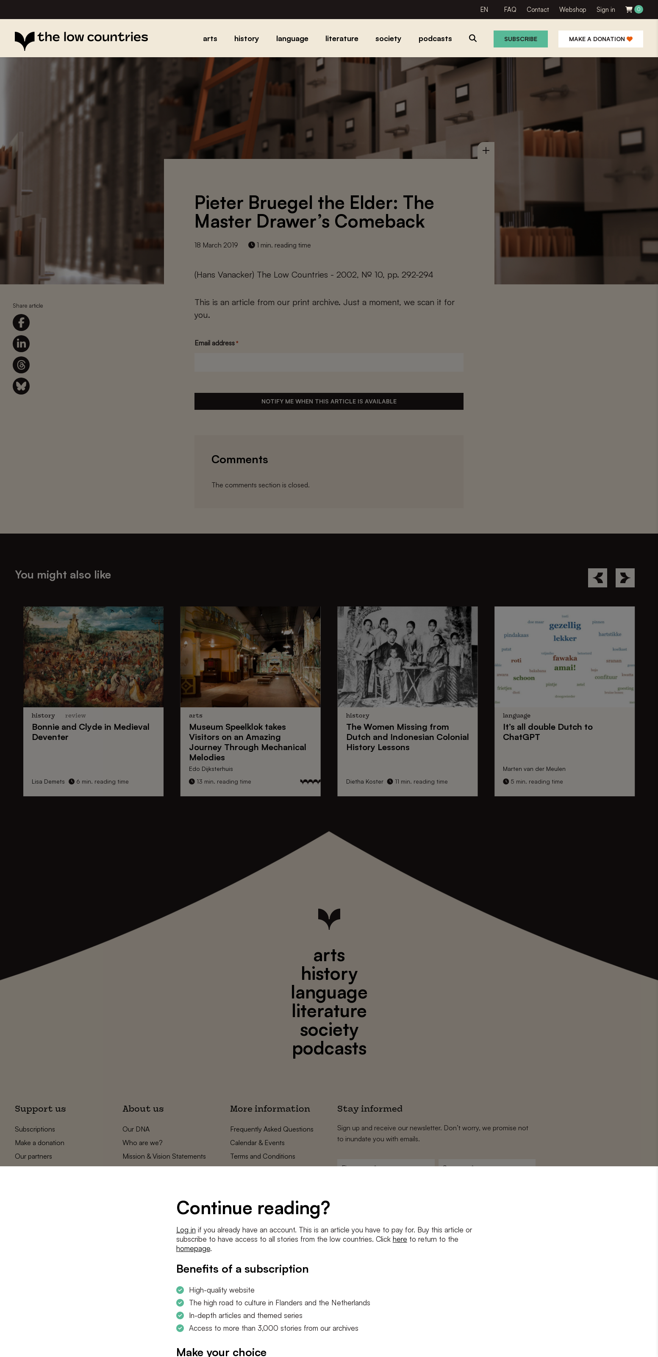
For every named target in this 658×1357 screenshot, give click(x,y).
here (400, 1239)
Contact (538, 10)
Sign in (606, 10)
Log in (186, 1229)
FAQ (510, 10)
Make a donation (601, 38)
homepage (193, 1248)
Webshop (572, 10)
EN (484, 10)
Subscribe (520, 38)
